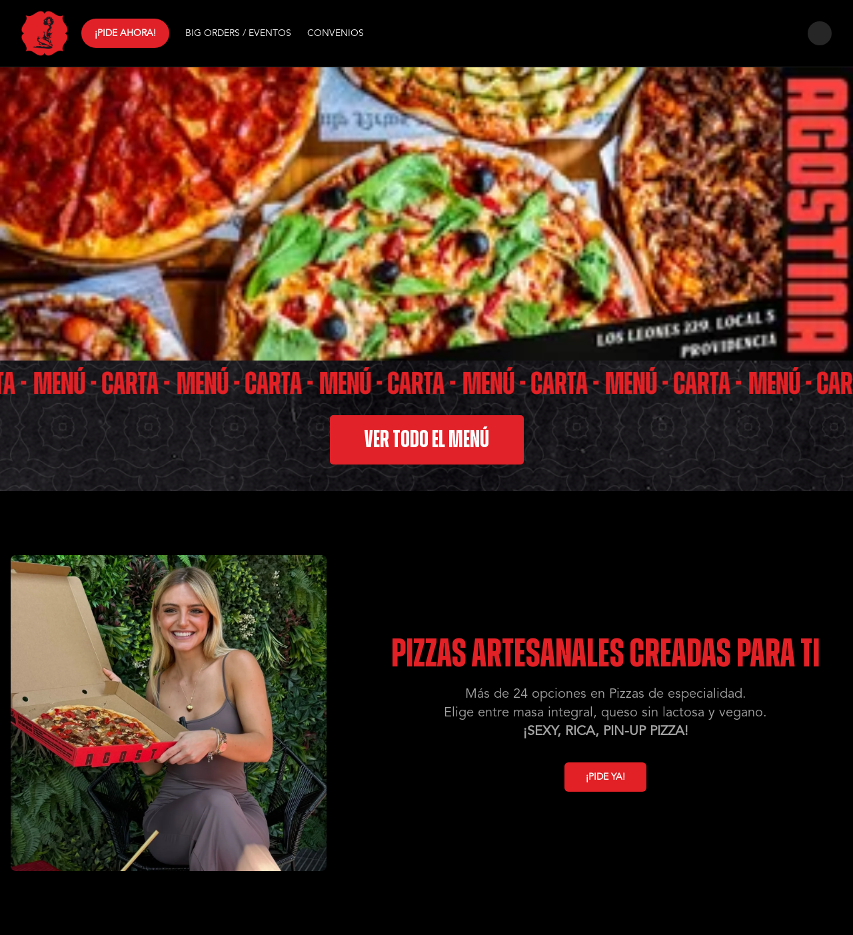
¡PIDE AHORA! (125, 32)
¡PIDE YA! (605, 777)
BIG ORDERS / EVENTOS (238, 33)
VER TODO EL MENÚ (427, 440)
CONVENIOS (335, 33)
